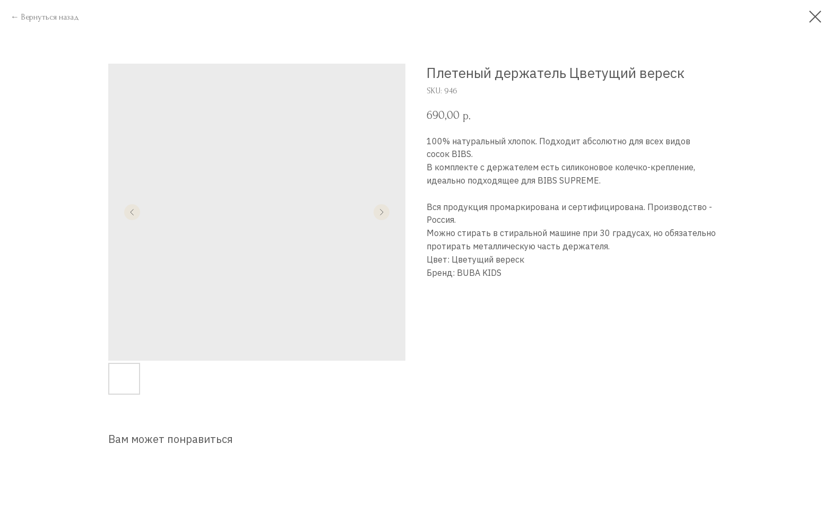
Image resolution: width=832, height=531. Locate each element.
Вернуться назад (50, 17)
